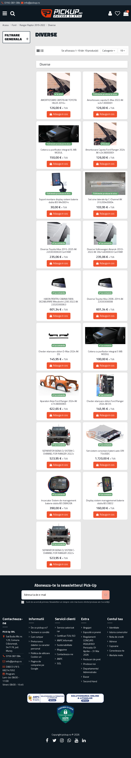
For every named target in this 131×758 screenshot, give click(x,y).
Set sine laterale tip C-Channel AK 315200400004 (105, 201)
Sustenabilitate (64, 645)
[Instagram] (61, 740)
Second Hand (90, 681)
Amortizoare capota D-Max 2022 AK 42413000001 (105, 101)
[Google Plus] (69, 740)
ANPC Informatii (64, 640)
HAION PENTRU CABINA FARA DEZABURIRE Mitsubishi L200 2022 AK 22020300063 (58, 301)
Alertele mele (116, 655)
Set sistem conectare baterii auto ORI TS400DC (105, 452)
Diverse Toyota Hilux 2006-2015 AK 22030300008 (105, 300)
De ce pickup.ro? (39, 627)
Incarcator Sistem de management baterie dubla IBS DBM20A (58, 502)
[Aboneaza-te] (106, 594)
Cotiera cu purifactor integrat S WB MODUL (105, 353)
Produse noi (89, 664)
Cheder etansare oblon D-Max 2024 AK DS (59, 353)
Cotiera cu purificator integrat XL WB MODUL (59, 151)
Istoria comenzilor (118, 632)
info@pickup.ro (14, 661)
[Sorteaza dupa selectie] (108, 50)
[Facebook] (47, 740)
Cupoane (113, 646)
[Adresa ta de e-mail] (61, 594)
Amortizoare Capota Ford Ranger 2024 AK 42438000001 (105, 151)
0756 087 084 (13, 656)
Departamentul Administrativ (90, 670)
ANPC (59, 659)
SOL (59, 663)
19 (122, 51)
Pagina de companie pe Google (37, 665)
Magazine (62, 649)
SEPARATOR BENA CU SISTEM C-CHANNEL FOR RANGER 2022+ (58, 452)
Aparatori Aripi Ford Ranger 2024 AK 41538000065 (58, 403)
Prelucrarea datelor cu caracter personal (40, 645)
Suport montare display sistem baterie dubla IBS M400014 (58, 201)
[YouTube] (76, 740)
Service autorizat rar (65, 629)
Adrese (113, 641)
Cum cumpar (37, 637)
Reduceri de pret (91, 659)
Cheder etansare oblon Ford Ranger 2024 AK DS (105, 403)
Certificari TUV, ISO (66, 635)
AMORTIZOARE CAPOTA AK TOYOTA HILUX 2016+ (59, 101)
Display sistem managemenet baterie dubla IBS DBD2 (105, 502)
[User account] (110, 13)
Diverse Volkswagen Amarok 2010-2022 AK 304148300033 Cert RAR (105, 251)
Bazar (86, 676)
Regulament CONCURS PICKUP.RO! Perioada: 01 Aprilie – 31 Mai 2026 (91, 645)
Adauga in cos (58, 114)
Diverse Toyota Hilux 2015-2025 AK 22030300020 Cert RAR (58, 251)
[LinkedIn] (84, 740)
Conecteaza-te (116, 650)
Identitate (114, 627)
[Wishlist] (117, 13)
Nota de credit (116, 637)
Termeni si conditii (40, 632)
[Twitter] (54, 740)
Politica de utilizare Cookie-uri (40, 654)
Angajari (87, 627)
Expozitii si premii (92, 632)
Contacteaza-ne (65, 654)
